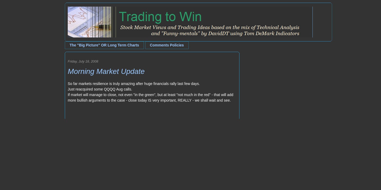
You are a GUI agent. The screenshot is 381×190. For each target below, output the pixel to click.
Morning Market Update (106, 71)
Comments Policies (167, 45)
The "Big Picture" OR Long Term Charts (104, 45)
